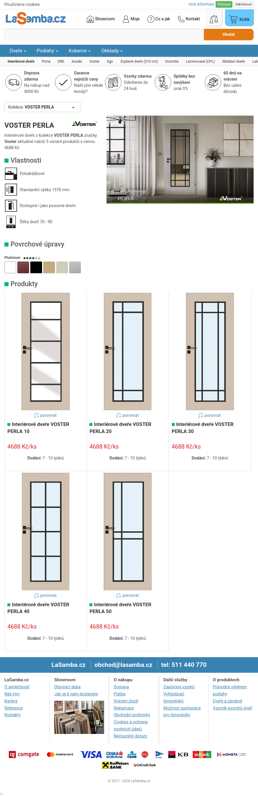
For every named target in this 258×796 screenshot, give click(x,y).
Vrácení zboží (126, 701)
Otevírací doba (67, 687)
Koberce (80, 51)
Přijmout (224, 4)
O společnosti (16, 687)
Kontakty (12, 714)
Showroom (101, 19)
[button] (10, 267)
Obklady (112, 51)
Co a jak (158, 19)
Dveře (18, 51)
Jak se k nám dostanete (76, 694)
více (201, 4)
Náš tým (12, 694)
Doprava (121, 687)
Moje (130, 19)
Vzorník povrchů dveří (232, 708)
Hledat (229, 34)
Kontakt (189, 19)
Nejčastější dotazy (130, 736)
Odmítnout (243, 4)
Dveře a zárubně (227, 701)
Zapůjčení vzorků (179, 687)
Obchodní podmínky (132, 714)
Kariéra (10, 701)
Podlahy (47, 51)
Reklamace (124, 708)
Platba (119, 694)
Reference (13, 708)
